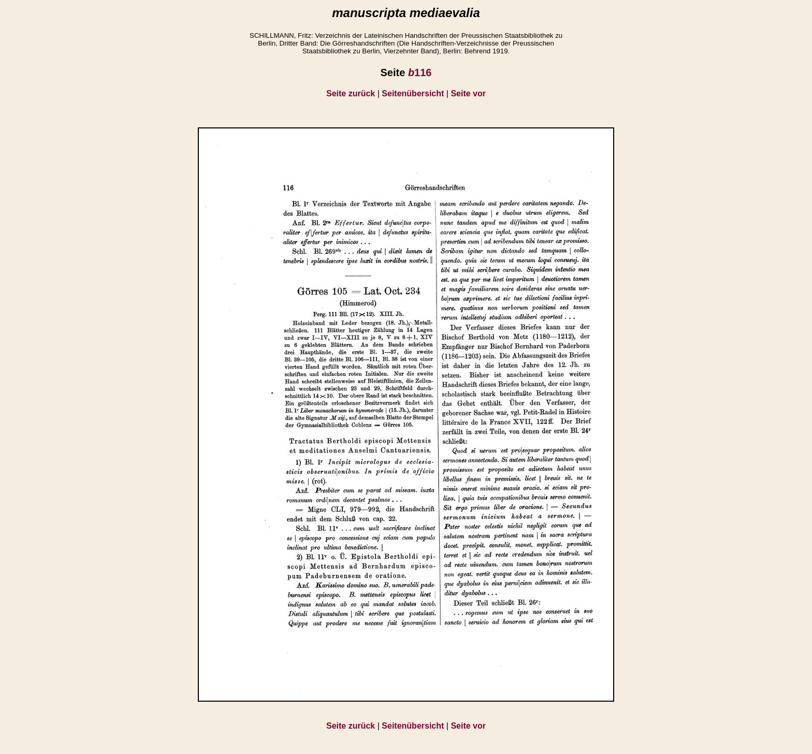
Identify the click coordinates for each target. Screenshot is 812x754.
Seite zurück (350, 93)
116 (420, 72)
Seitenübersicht (413, 93)
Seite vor (468, 93)
